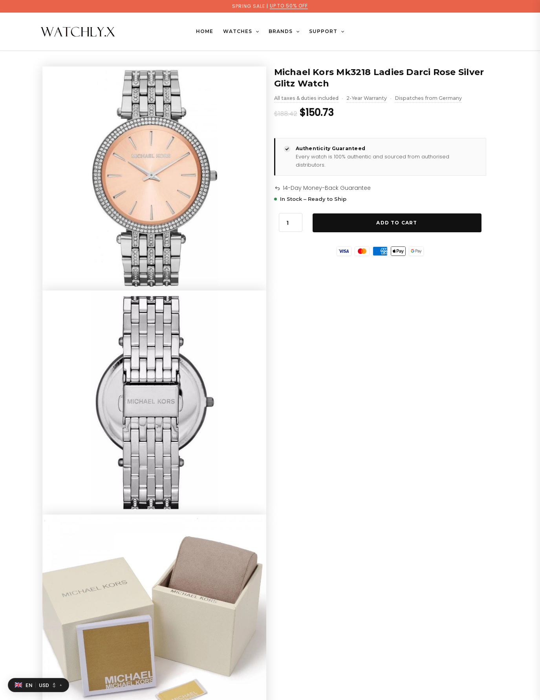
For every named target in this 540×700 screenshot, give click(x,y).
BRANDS (283, 31)
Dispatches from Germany (428, 99)
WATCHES (241, 31)
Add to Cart (396, 223)
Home (205, 31)
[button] (255, 31)
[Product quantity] (290, 222)
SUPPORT (325, 31)
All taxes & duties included (306, 99)
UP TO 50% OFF (288, 6)
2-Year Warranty (366, 99)
